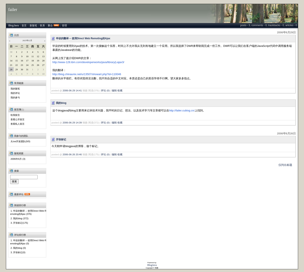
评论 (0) (105, 90)
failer (12, 9)
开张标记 (61, 139)
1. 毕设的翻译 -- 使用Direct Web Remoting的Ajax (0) (28, 242)
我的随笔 (15, 88)
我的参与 (15, 97)
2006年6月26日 (286, 133)
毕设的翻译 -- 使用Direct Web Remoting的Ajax (83, 38)
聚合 (50, 25)
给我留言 (15, 115)
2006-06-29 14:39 (72, 122)
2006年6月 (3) (18, 159)
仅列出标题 (285, 164)
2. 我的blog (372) (19, 218)
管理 (64, 25)
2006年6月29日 (286, 32)
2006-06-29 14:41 (72, 90)
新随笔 (33, 25)
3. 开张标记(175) (19, 223)
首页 (24, 25)
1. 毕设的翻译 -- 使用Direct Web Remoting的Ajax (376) (28, 212)
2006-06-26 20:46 (72, 154)
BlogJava (13, 25)
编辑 (114, 90)
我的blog (61, 102)
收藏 (119, 90)
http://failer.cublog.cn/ (182, 110)
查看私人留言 (17, 124)
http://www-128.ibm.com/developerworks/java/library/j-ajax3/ (88, 62)
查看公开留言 (17, 119)
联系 (42, 25)
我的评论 (15, 93)
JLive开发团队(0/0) (20, 141)
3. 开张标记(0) (18, 252)
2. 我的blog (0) (18, 248)
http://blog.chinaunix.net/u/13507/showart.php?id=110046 (86, 74)
